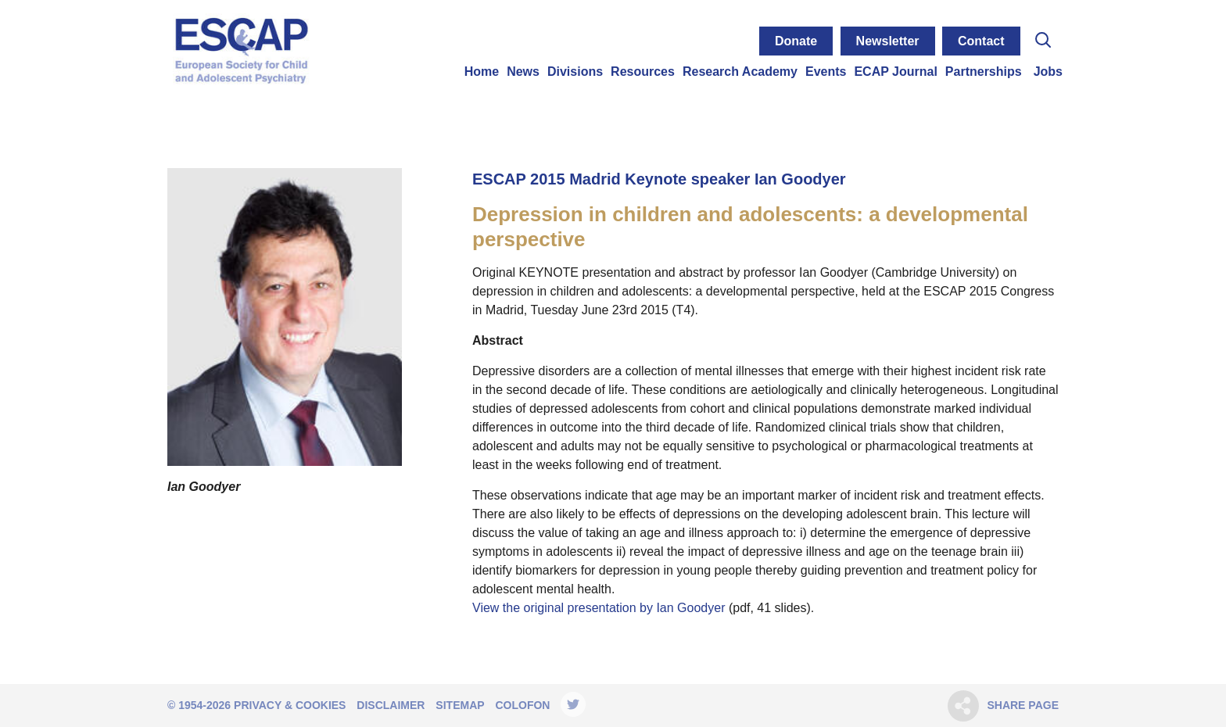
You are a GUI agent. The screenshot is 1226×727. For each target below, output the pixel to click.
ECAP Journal (895, 71)
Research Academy (740, 71)
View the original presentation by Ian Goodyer (600, 607)
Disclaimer (391, 705)
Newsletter (888, 41)
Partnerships (983, 71)
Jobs (1048, 71)
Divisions (575, 71)
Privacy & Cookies (290, 705)
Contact (981, 41)
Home (481, 71)
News (523, 71)
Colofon (522, 705)
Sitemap (460, 705)
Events (825, 71)
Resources (643, 71)
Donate (796, 41)
